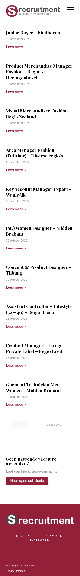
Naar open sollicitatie (27, 481)
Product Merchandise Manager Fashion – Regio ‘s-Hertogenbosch (39, 71)
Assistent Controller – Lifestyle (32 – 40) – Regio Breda (39, 309)
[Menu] (68, 9)
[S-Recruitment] (33, 10)
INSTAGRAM (40, 540)
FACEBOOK (53, 535)
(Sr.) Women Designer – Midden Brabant (39, 231)
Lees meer (17, 47)
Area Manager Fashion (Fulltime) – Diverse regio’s (34, 153)
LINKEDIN (24, 535)
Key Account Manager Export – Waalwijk (39, 192)
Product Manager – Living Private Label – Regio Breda (35, 348)
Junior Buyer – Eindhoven (33, 32)
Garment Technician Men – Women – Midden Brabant (34, 387)
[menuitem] (68, 9)
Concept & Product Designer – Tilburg (38, 270)
